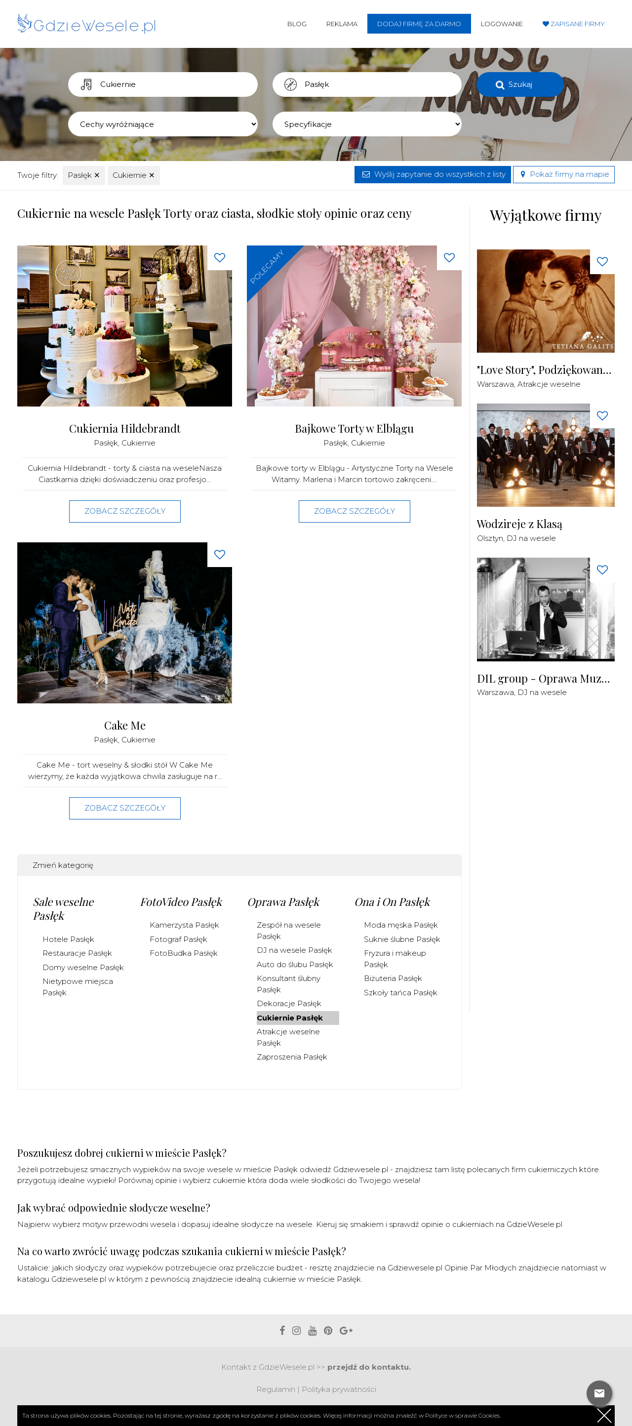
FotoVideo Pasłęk (181, 901)
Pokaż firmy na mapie (563, 174)
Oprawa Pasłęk (283, 901)
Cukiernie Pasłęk (290, 1017)
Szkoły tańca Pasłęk (400, 992)
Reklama (341, 24)
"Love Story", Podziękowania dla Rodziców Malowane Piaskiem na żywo (546, 370)
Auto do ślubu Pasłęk (295, 964)
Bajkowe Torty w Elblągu (354, 428)
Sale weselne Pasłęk (63, 908)
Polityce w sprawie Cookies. (463, 1415)
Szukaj (520, 84)
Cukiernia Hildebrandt (125, 428)
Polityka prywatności (339, 1389)
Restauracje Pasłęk (77, 953)
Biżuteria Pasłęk (393, 978)
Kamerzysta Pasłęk (184, 925)
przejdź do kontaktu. (369, 1367)
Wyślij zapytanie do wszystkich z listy (433, 174)
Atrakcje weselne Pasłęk (288, 1037)
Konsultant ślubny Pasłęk (288, 984)
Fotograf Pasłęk (178, 939)
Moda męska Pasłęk (401, 925)
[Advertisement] (551, 860)
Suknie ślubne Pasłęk (402, 939)
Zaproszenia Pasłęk (292, 1056)
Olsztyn (490, 538)
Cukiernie (134, 175)
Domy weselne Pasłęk (83, 967)
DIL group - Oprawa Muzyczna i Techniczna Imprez (546, 678)
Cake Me (125, 725)
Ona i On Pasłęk (392, 901)
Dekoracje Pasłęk (289, 1003)
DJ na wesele (531, 538)
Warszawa (495, 384)
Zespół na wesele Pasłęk (289, 930)
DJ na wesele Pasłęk (294, 950)
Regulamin (275, 1389)
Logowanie (502, 24)
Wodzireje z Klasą (519, 524)
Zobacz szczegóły (124, 511)
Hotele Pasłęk (68, 939)
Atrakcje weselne (549, 384)
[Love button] (219, 257)
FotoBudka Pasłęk (184, 953)
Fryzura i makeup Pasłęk (395, 958)
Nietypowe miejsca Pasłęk (77, 987)
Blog (297, 24)
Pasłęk (84, 175)
